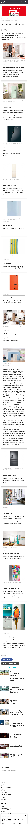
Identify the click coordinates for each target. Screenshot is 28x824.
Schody (3, 782)
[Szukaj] (22, 2)
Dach (2, 789)
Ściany (3, 797)
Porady (3, 780)
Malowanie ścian (5, 810)
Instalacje (3, 799)
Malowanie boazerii (6, 813)
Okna (2, 786)
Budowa (3, 19)
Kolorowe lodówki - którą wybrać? (9, 20)
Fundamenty (4, 796)
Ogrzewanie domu (6, 794)
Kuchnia (9, 19)
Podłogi (3, 806)
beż (7, 395)
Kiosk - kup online (14, 12)
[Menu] (26, 2)
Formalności (4, 791)
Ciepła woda (4, 792)
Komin (2, 784)
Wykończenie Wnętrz (6, 808)
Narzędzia (3, 811)
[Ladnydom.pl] (4, 2)
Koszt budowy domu (6, 787)
